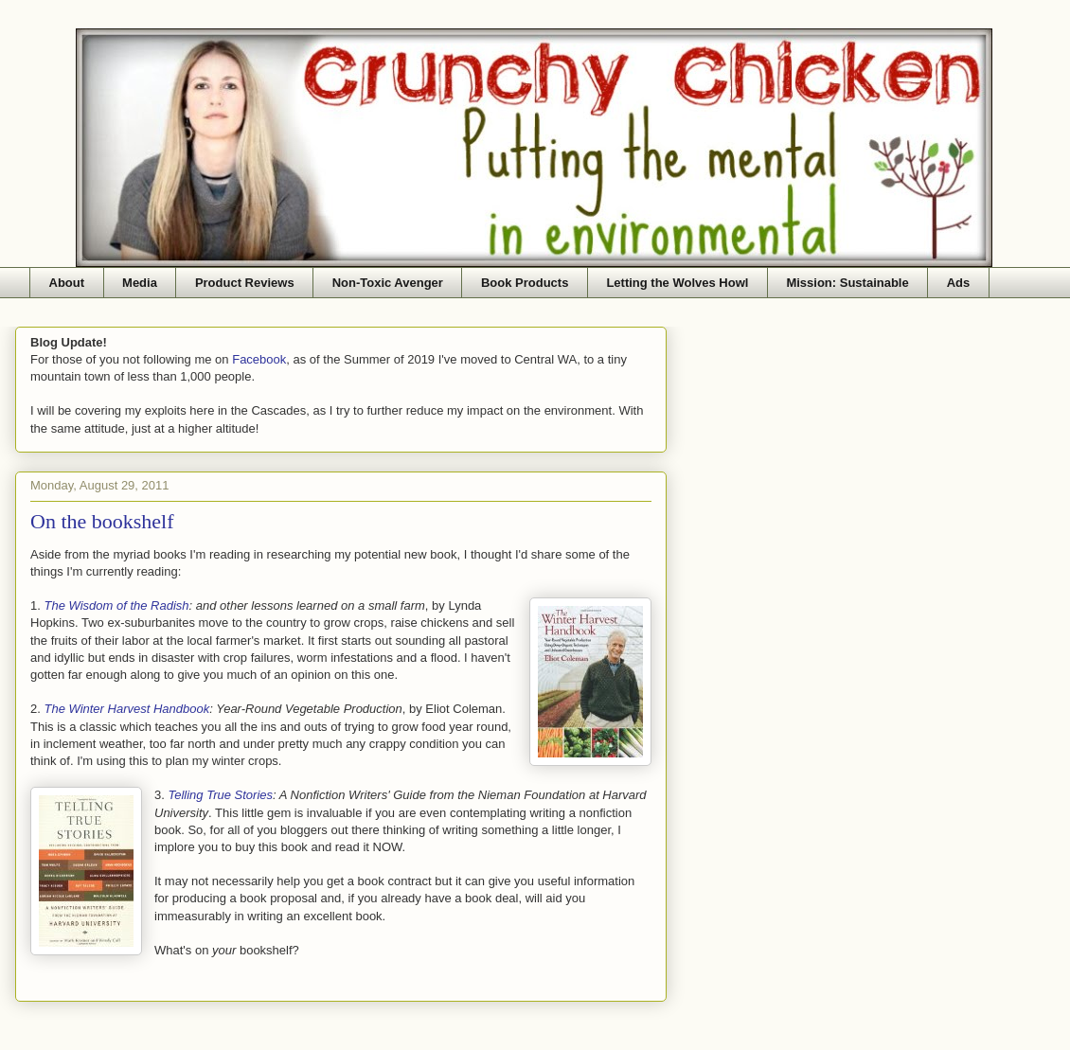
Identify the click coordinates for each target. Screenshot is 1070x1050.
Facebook (259, 359)
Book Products (524, 283)
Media (139, 283)
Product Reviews (244, 283)
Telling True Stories (220, 795)
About (67, 283)
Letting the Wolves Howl (677, 283)
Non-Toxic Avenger (387, 283)
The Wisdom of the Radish (116, 605)
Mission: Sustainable (847, 283)
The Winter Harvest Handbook (126, 709)
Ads (959, 283)
